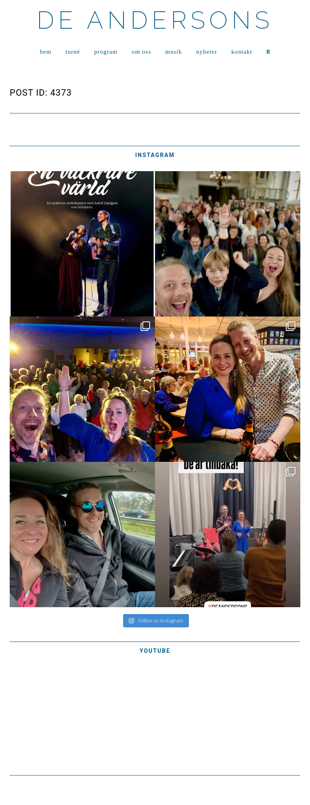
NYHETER (206, 51)
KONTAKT (241, 51)
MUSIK (173, 51)
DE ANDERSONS (155, 20)
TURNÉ (73, 51)
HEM (46, 51)
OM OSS (141, 51)
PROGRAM (105, 51)
